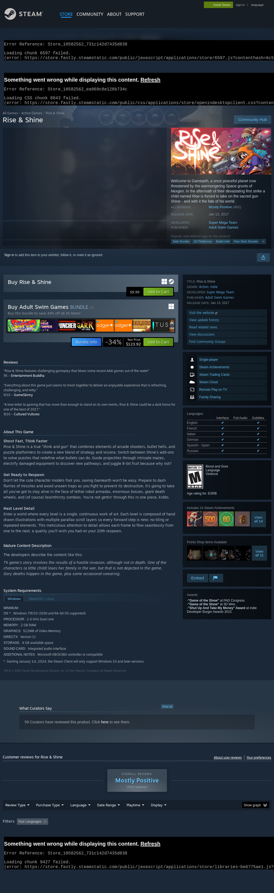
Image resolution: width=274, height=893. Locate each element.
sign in (240, 5)
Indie (214, 510)
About (114, 14)
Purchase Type (48, 819)
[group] (137, 839)
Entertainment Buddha (27, 382)
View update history (204, 543)
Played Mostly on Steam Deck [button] (163, 835)
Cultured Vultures (27, 421)
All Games (10, 119)
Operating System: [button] (208, 835)
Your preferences (258, 764)
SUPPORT (134, 14)
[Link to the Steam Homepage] (27, 18)
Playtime (133, 819)
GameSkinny (23, 401)
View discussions (202, 558)
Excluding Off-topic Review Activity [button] (83, 835)
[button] (158, 298)
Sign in (9, 261)
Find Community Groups (207, 565)
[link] (123, 348)
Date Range (106, 819)
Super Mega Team (223, 229)
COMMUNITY (90, 14)
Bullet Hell (223, 247)
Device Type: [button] (13, 843)
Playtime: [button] (125, 835)
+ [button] (263, 247)
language (257, 5)
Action (203, 510)
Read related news (203, 551)
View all (167, 713)
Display (156, 819)
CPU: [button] (236, 835)
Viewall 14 (258, 448)
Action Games (31, 119)
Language (78, 819)
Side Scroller (181, 247)
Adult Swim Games (223, 234)
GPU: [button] (254, 835)
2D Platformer (203, 247)
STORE (66, 14)
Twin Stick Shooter (246, 247)
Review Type (15, 819)
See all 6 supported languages (208, 380)
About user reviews (228, 764)
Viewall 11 (259, 482)
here (105, 728)
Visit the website (203, 536)
